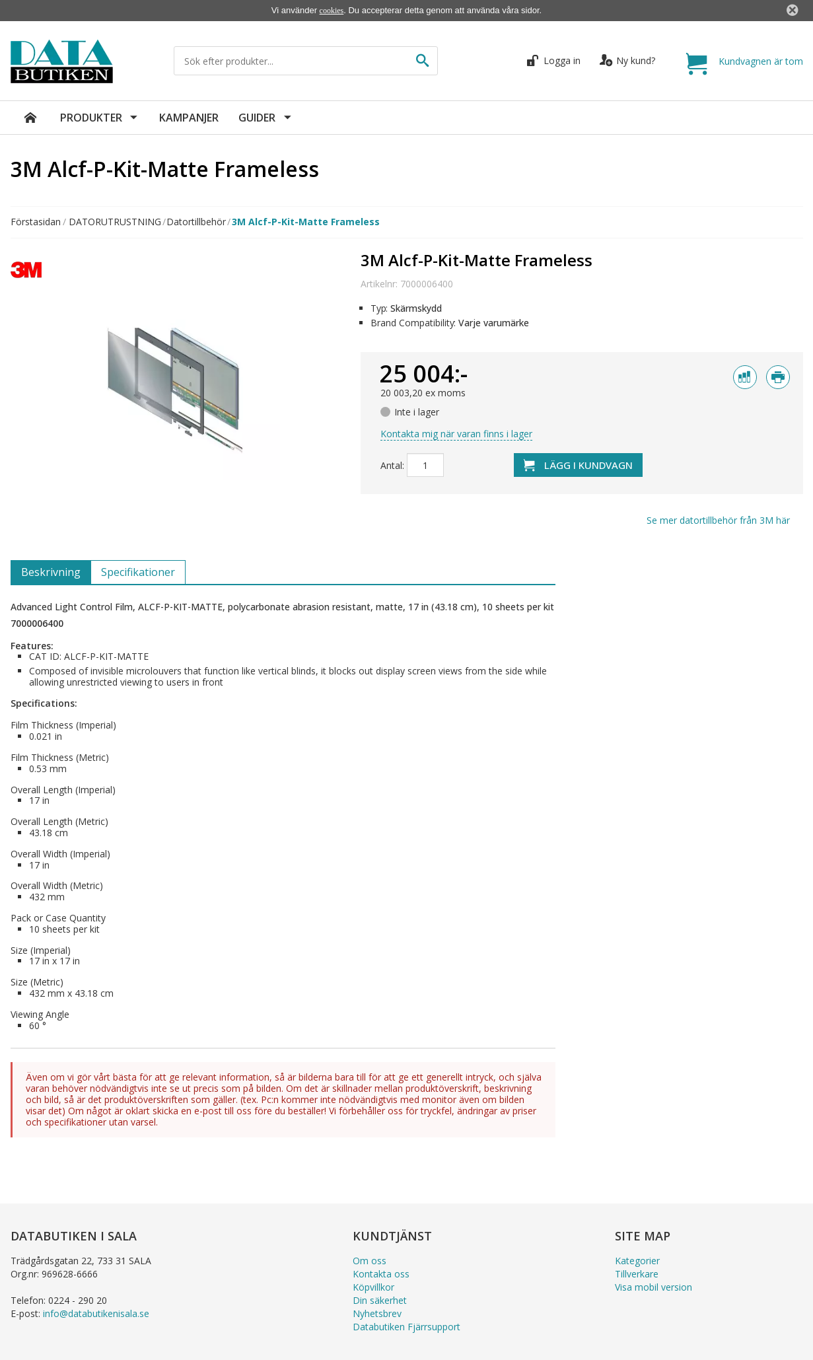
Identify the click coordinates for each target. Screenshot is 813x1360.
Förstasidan (36, 222)
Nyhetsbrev (377, 1313)
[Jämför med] (745, 377)
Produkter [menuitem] (92, 117)
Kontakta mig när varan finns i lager (456, 433)
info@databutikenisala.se (96, 1313)
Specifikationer (138, 572)
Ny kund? (627, 60)
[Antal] (425, 465)
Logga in (555, 60)
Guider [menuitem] (258, 117)
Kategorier (637, 1260)
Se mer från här (718, 520)
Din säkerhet (380, 1300)
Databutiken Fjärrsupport (406, 1326)
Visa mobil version (653, 1287)
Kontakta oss (381, 1274)
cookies (332, 10)
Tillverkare (636, 1274)
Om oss (369, 1260)
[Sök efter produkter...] (296, 61)
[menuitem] (30, 117)
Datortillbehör (196, 222)
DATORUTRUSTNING (115, 222)
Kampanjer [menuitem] (189, 117)
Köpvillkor (373, 1287)
